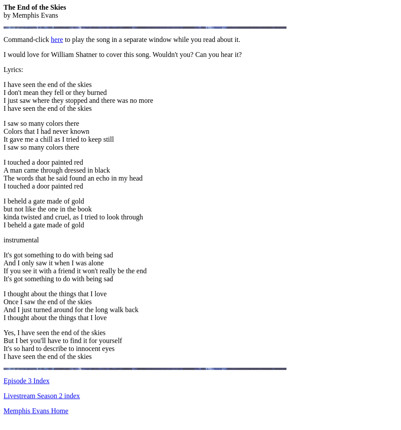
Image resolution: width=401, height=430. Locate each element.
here (57, 39)
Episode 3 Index (27, 381)
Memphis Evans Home (36, 411)
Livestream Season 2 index (42, 396)
